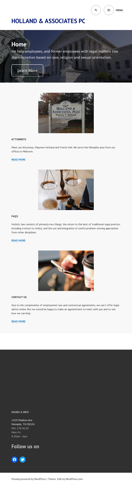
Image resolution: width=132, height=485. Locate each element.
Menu (119, 10)
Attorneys (18, 139)
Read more (18, 159)
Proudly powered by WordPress (28, 479)
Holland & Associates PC (48, 21)
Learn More (27, 70)
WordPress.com (74, 479)
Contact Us (19, 297)
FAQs (14, 216)
